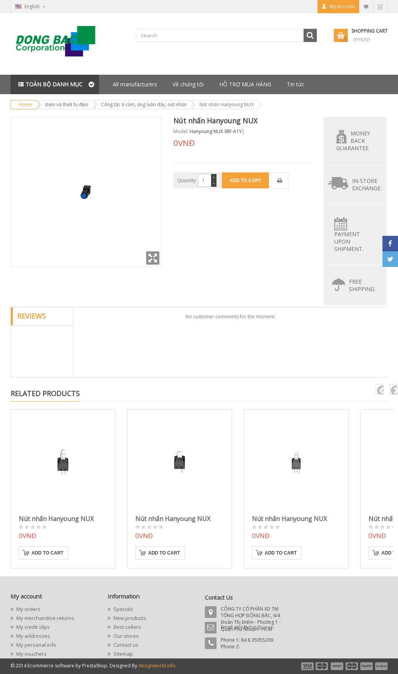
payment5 (367, 666)
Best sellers (126, 626)
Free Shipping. (362, 285)
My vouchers (31, 653)
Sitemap (122, 653)
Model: (181, 131)
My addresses (32, 635)
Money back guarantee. (353, 141)
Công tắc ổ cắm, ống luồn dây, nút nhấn (144, 104)
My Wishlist (366, 6)
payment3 (337, 666)
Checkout (380, 6)
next (393, 389)
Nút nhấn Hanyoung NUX (56, 518)
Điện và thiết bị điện (66, 104)
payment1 (307, 666)
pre (380, 389)
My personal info (35, 644)
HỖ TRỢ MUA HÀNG (245, 84)
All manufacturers (135, 84)
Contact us (125, 644)
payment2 (322, 666)
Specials (122, 609)
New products (129, 617)
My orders (27, 609)
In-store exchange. (367, 184)
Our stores (125, 635)
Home (25, 104)
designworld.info (157, 665)
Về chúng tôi (188, 84)
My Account (342, 6)
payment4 (353, 666)
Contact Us (219, 597)
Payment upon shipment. (348, 241)
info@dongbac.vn (254, 627)
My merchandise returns (44, 617)
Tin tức (295, 84)
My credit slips (32, 626)
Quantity (186, 180)
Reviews (31, 316)
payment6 (381, 666)
